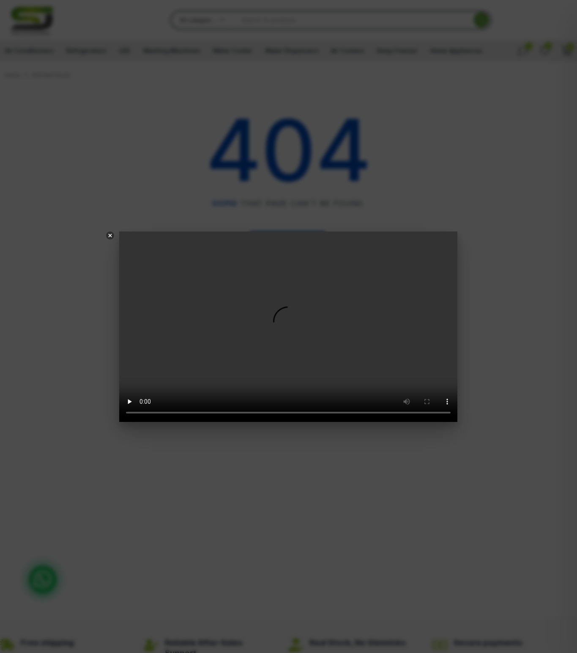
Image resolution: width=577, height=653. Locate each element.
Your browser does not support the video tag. (289, 326)
